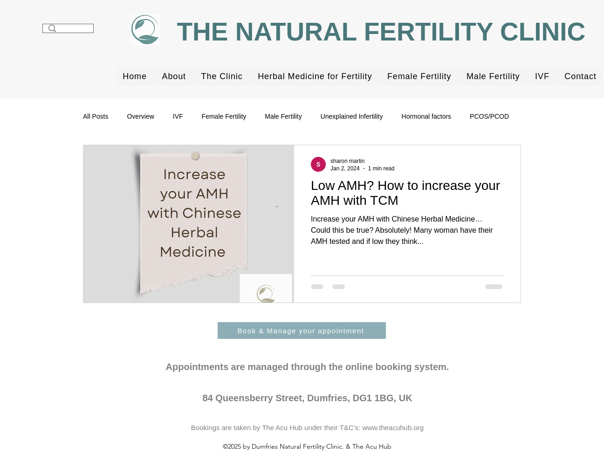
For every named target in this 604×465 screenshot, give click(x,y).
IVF (178, 116)
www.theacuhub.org (393, 427)
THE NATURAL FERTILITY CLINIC (384, 31)
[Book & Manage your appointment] (302, 330)
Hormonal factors (427, 116)
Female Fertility (224, 116)
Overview (140, 116)
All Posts (95, 116)
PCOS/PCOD (489, 116)
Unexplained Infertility (352, 116)
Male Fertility (283, 116)
